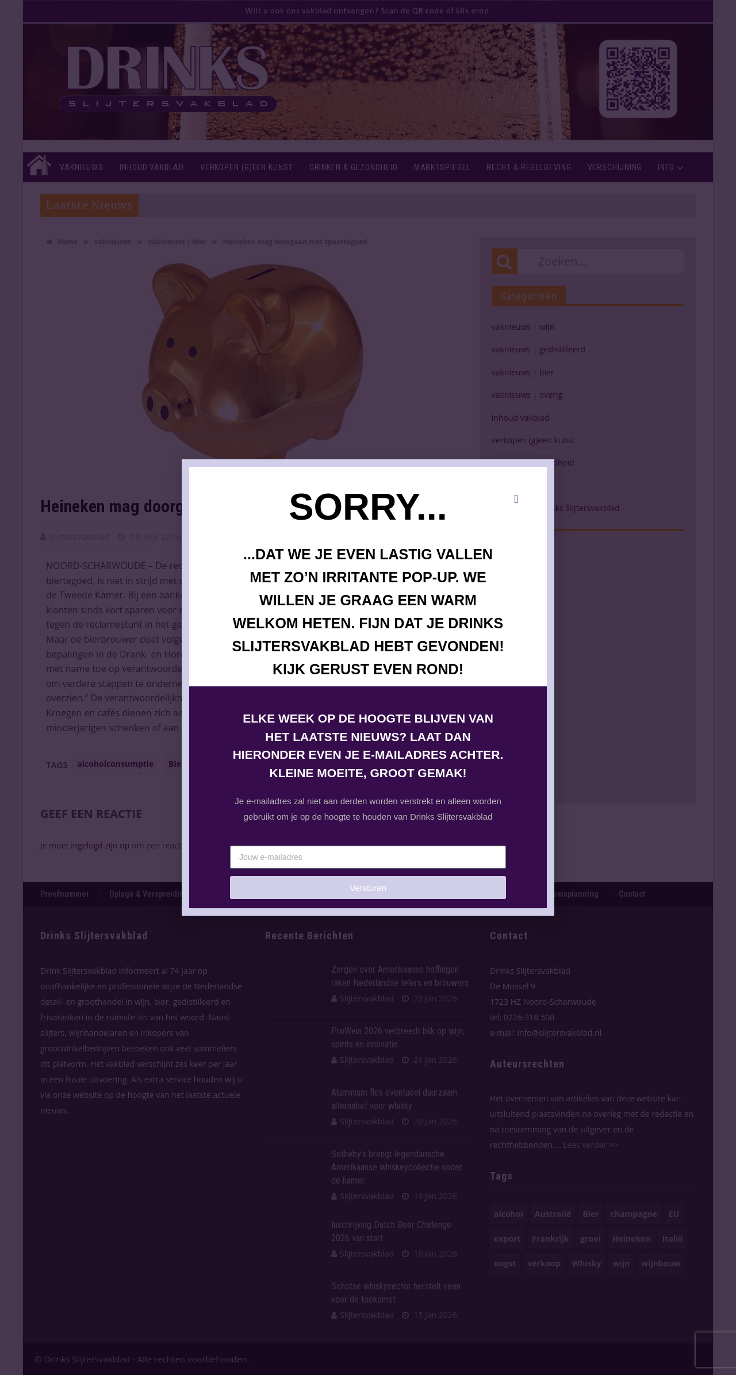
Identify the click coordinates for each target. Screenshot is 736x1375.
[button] (516, 499)
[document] (368, 687)
